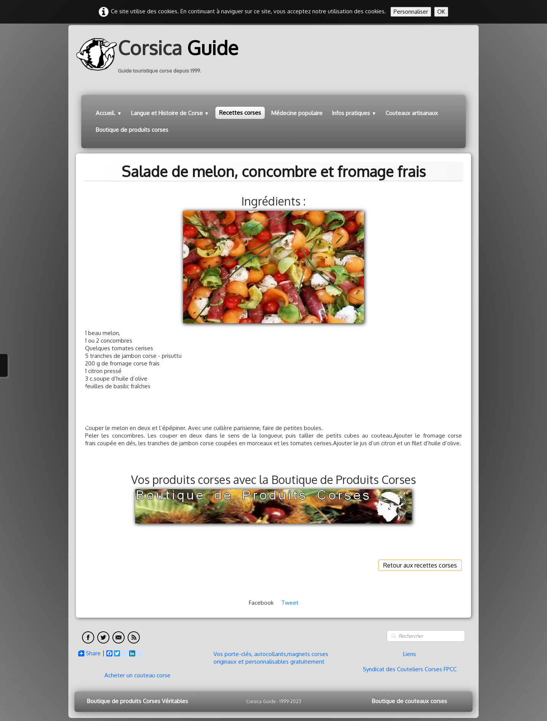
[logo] (160, 54)
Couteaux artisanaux (412, 113)
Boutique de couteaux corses (409, 701)
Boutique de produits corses (132, 129)
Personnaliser (411, 11)
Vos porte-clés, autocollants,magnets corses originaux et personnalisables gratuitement (270, 657)
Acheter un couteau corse (137, 675)
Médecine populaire (297, 113)
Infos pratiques (354, 113)
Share (89, 653)
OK (441, 11)
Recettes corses (240, 112)
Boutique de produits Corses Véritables (137, 701)
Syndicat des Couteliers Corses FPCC (410, 669)
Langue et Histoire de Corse (170, 113)
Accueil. (109, 113)
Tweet (290, 602)
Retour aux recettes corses (420, 565)
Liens (409, 654)
